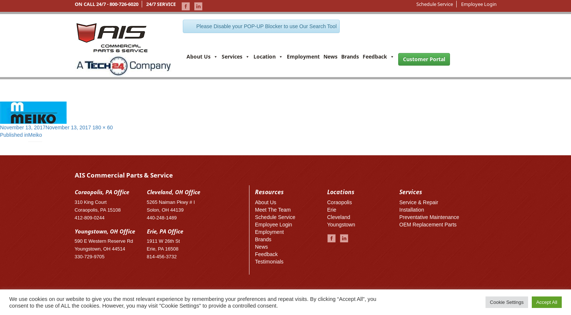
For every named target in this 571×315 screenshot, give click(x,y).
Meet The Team (273, 210)
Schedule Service (434, 4)
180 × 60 (103, 127)
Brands (350, 56)
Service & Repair (418, 202)
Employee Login (479, 4)
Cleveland (338, 217)
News (330, 56)
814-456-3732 (162, 256)
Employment (303, 56)
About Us (202, 56)
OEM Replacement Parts (428, 225)
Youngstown (341, 225)
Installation (411, 210)
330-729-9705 (90, 256)
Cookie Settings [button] (507, 302)
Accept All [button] (546, 302)
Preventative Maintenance (429, 217)
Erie (331, 210)
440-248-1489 (162, 217)
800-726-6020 (124, 4)
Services (236, 56)
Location (268, 56)
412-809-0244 (90, 217)
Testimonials (269, 262)
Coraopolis (339, 202)
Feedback (378, 56)
